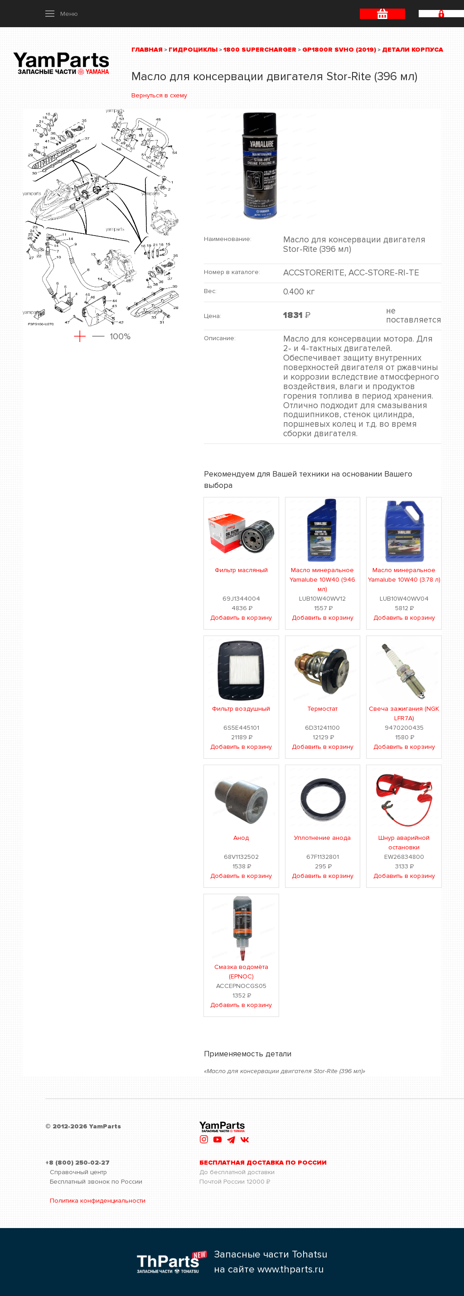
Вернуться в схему (159, 95)
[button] (61, 13)
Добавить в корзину (241, 618)
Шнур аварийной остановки (404, 842)
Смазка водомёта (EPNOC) (241, 971)
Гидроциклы (193, 49)
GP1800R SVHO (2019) (339, 49)
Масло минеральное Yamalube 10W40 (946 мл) (322, 579)
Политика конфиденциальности (97, 1200)
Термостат (322, 709)
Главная (147, 49)
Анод (241, 838)
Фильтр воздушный (241, 709)
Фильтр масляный (241, 570)
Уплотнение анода (322, 838)
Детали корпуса (412, 49)
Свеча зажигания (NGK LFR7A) (404, 713)
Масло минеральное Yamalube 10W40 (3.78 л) (404, 574)
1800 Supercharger (259, 49)
